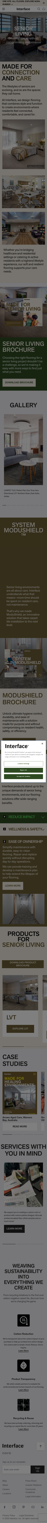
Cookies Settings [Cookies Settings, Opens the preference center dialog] (23, 763)
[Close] (42, 743)
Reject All (23, 770)
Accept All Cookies (23, 776)
